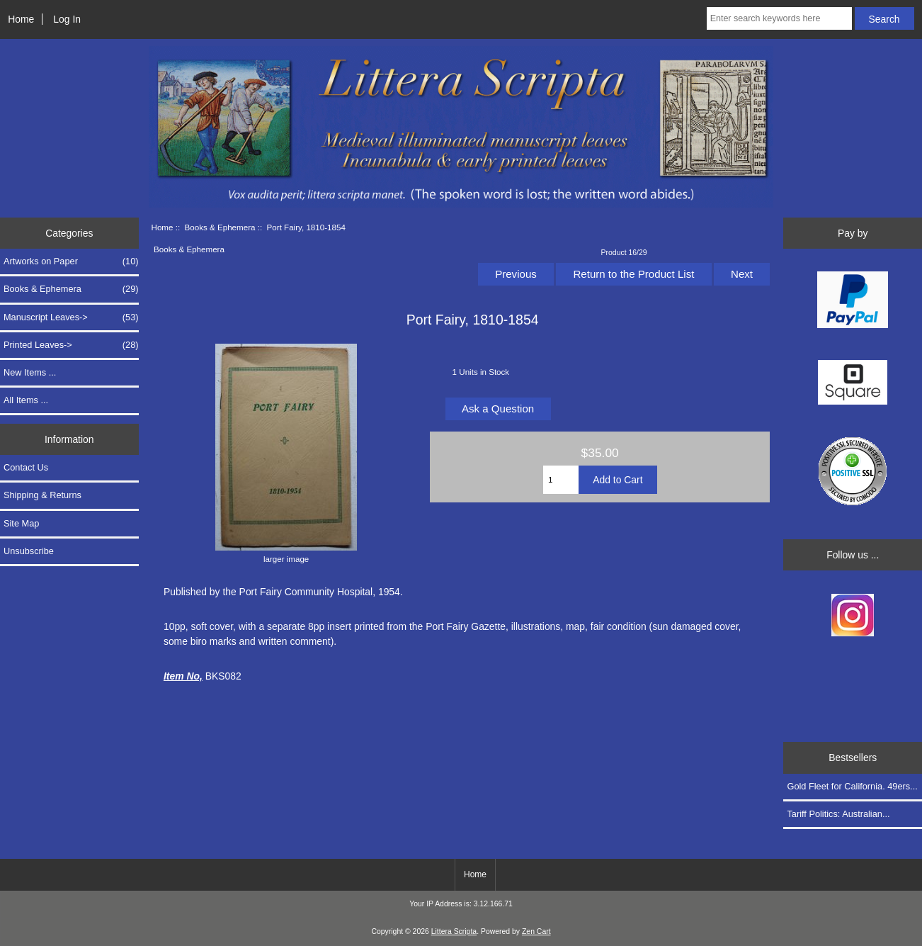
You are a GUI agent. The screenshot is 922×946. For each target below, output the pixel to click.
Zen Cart (536, 931)
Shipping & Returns (42, 495)
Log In (67, 19)
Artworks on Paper (71, 261)
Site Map (21, 523)
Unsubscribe (29, 551)
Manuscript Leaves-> (71, 317)
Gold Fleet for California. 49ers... (852, 786)
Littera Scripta (454, 931)
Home (21, 19)
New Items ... (30, 372)
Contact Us (26, 467)
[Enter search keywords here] (779, 18)
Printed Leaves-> (71, 345)
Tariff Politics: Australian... (838, 814)
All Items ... (26, 400)
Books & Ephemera (220, 227)
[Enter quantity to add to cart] (561, 480)
